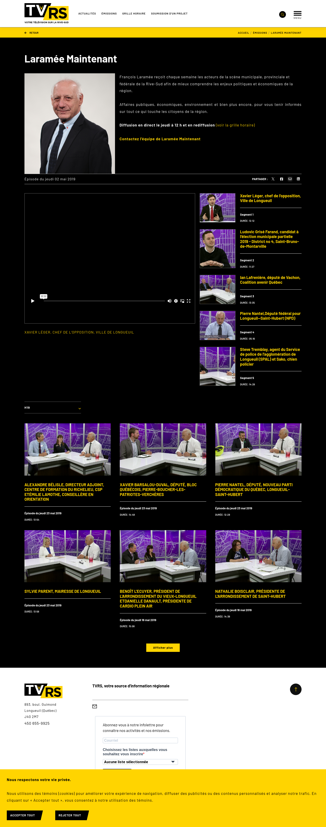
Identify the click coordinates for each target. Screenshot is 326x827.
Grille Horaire (134, 13)
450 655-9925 (37, 723)
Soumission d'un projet (169, 13)
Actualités (87, 13)
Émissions (109, 13)
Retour (31, 32)
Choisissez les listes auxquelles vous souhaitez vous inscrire (135, 752)
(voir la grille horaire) (235, 125)
